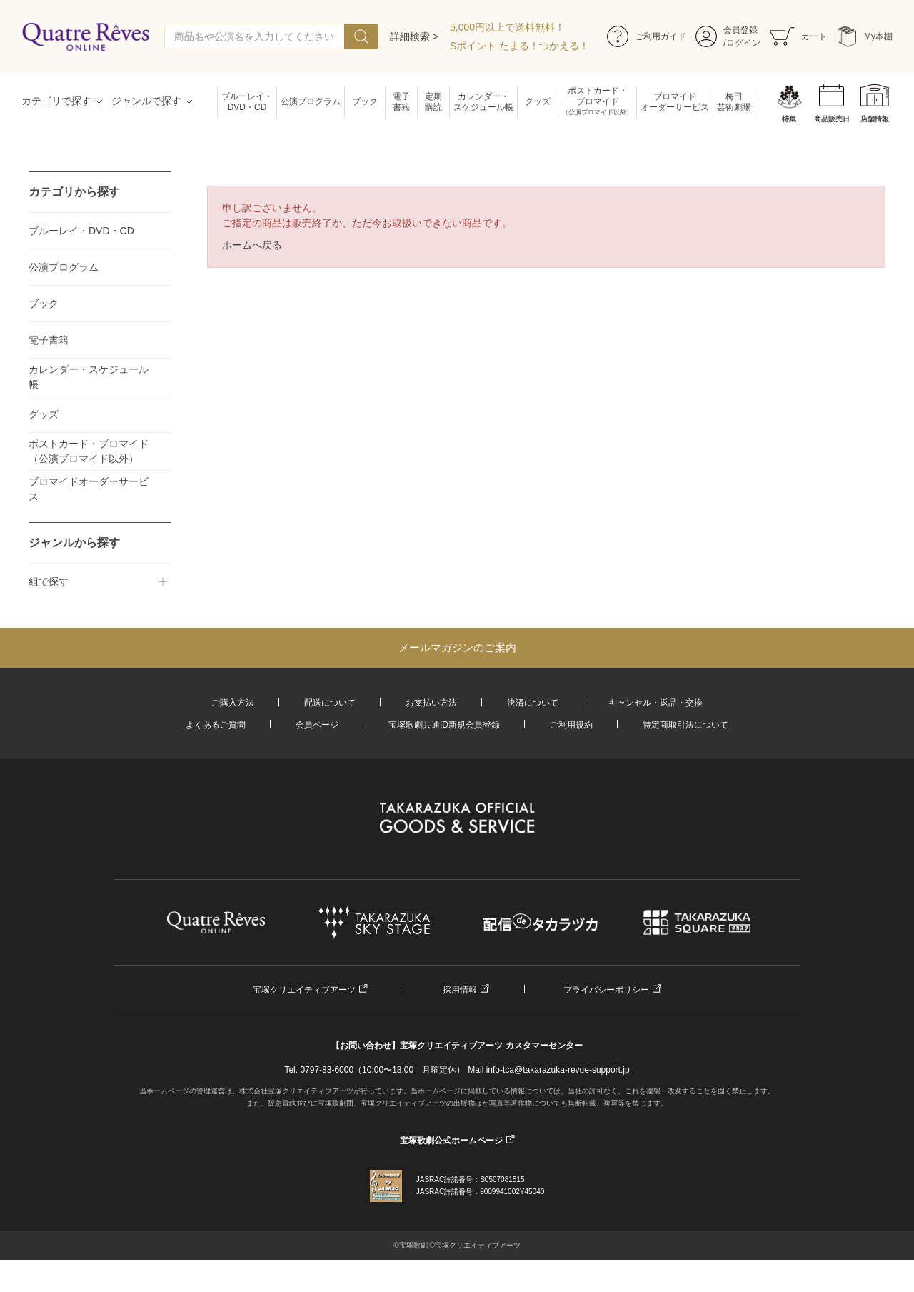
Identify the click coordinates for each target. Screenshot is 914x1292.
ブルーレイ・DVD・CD (247, 101)
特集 (789, 119)
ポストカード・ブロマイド (597, 102)
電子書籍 (401, 101)
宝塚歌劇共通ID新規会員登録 (444, 725)
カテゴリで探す (56, 100)
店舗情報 (874, 119)
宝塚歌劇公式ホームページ (451, 1141)
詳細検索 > (414, 36)
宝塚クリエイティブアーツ (304, 990)
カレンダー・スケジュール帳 (483, 101)
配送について (330, 703)
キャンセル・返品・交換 (655, 703)
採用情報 (460, 990)
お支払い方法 (431, 703)
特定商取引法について (685, 725)
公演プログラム (311, 101)
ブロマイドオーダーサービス (675, 101)
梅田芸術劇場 (734, 101)
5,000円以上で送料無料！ (507, 27)
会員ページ (317, 725)
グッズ (538, 101)
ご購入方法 (232, 703)
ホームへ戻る (252, 245)
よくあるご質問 (216, 725)
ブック (365, 101)
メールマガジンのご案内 (457, 647)
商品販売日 (832, 119)
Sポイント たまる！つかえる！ (519, 45)
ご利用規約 (571, 725)
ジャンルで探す (146, 100)
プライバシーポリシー (606, 990)
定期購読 (433, 101)
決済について (532, 703)
